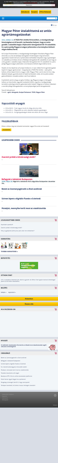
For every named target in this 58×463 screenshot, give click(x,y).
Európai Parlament (25, 92)
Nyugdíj (4, 341)
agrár (9, 92)
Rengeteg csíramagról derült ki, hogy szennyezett (15, 382)
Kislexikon (29, 299)
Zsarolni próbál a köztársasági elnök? (11, 227)
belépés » (3, 292)
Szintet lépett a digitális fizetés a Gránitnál (13, 364)
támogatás (14, 92)
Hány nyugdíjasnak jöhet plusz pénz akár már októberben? (17, 231)
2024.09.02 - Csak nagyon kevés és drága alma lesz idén (23, 108)
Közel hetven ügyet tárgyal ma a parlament (13, 379)
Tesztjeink (34, 12)
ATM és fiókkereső (45, 12)
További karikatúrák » (9, 251)
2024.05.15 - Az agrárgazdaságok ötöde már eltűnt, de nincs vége (26, 112)
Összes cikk (29, 304)
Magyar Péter (40, 92)
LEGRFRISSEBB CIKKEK (11, 140)
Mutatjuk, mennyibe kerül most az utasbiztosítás (15, 370)
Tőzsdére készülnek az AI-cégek (10, 373)
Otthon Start (6, 275)
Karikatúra (5, 239)
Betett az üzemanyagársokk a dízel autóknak (13, 357)
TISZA (33, 92)
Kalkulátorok (25, 12)
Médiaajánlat (5, 399)
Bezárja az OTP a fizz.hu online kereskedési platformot (16, 376)
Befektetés (5, 258)
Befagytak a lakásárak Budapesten (10, 361)
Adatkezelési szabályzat (8, 394)
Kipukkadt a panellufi (7, 224)
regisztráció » (12, 292)
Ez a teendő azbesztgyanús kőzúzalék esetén (14, 367)
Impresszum (5, 398)
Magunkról (4, 396)
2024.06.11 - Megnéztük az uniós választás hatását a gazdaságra (26, 110)
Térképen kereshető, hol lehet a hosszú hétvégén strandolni (18, 385)
